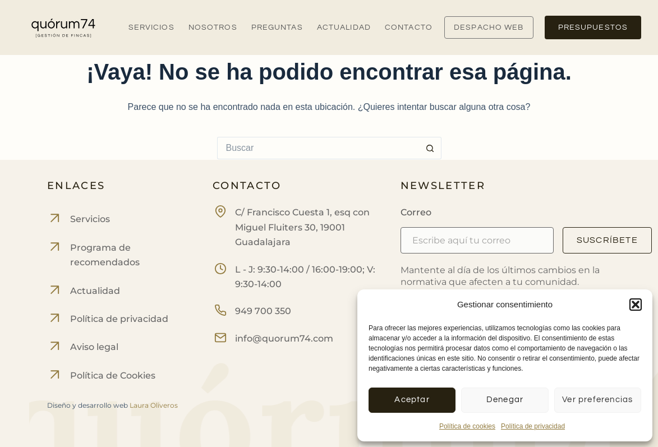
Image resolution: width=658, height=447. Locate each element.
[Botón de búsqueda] (430, 148)
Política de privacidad (533, 426)
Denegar (504, 399)
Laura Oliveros (154, 405)
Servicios (151, 27)
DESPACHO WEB (488, 27)
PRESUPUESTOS (593, 27)
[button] (635, 304)
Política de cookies (467, 426)
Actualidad (344, 27)
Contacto (408, 27)
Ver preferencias (597, 399)
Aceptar (411, 399)
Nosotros (212, 27)
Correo (416, 212)
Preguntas (277, 27)
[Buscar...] (318, 148)
